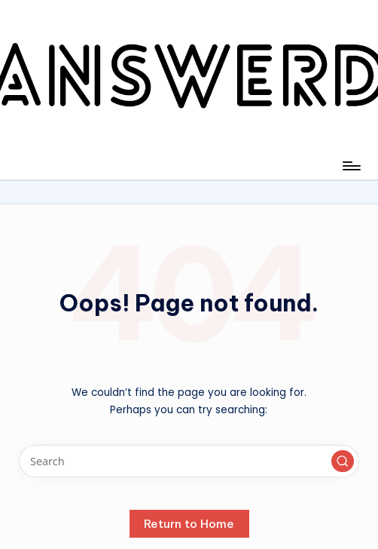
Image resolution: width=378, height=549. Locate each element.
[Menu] (350, 165)
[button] (342, 461)
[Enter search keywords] (188, 461)
